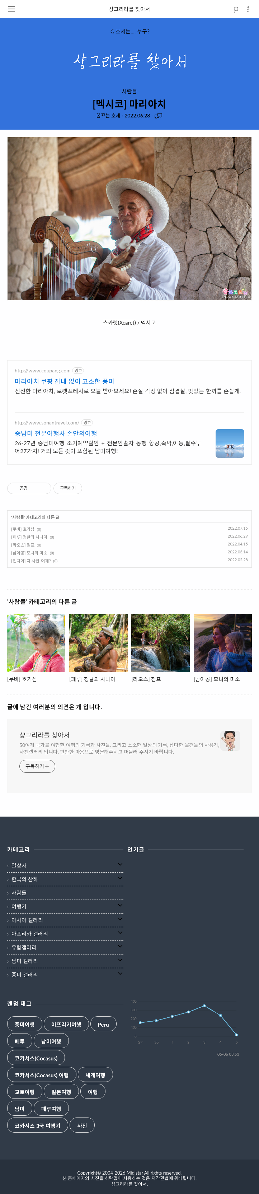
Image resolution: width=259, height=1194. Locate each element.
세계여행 (95, 1075)
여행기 (19, 906)
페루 (20, 1041)
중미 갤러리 (24, 974)
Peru (103, 1024)
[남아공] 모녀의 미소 (29, 553)
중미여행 (25, 1024)
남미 (20, 1109)
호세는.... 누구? (129, 31)
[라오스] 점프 (22, 545)
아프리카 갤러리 (29, 933)
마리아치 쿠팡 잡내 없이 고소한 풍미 (64, 381)
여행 (93, 1092)
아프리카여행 (66, 1024)
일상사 (19, 865)
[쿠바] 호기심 (22, 529)
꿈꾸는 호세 (108, 115)
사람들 (129, 91)
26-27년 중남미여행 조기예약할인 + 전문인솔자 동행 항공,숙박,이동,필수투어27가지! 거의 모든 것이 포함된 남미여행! (108, 447)
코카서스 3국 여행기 (38, 1126)
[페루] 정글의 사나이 (29, 537)
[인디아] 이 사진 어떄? (31, 560)
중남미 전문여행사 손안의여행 (56, 433)
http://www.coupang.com (43, 370)
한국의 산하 (24, 879)
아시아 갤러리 (27, 920)
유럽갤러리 (24, 947)
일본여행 (61, 1092)
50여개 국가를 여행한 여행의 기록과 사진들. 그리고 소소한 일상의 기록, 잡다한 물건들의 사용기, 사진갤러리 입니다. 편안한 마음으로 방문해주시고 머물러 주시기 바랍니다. (119, 748)
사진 (82, 1126)
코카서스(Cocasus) (36, 1058)
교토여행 (25, 1092)
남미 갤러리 (24, 961)
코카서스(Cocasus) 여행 (42, 1075)
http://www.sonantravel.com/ (47, 422)
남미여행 (51, 1041)
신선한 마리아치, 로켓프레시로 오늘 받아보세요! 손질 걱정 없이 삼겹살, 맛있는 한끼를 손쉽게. (128, 390)
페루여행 (51, 1109)
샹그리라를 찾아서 (129, 9)
